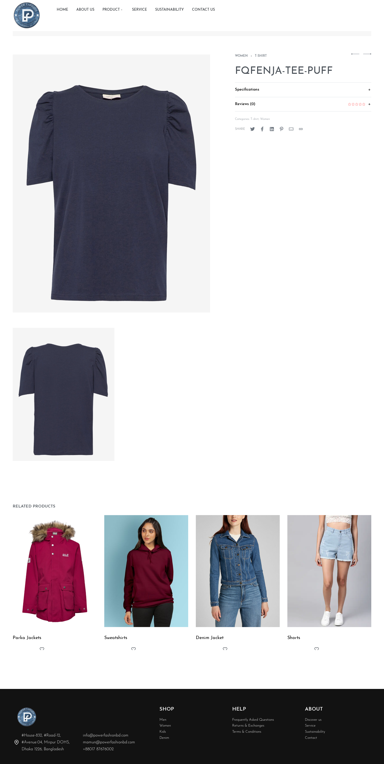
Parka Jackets (28, 644)
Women (241, 56)
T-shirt (261, 56)
